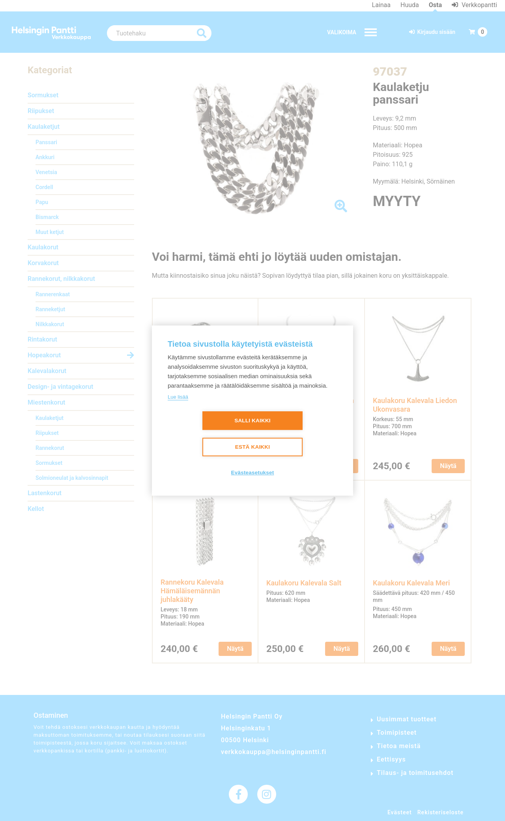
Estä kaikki (252, 447)
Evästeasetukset (252, 473)
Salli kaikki (252, 421)
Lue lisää (178, 397)
